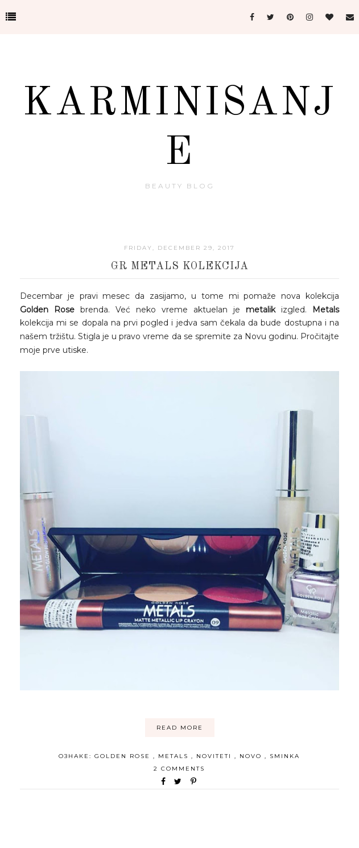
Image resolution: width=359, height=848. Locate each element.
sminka (285, 756)
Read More (179, 727)
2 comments (179, 768)
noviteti (215, 756)
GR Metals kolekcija (180, 266)
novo (252, 756)
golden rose (123, 756)
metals (174, 756)
